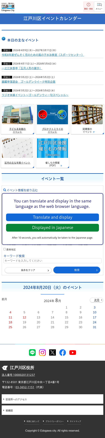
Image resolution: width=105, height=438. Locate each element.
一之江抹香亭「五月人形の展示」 (22, 68)
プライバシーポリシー (54, 421)
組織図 (9, 410)
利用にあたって (33, 421)
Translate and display (52, 217)
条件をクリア (28, 270)
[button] (99, 7)
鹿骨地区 (11, 249)
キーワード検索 (14, 255)
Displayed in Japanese (52, 228)
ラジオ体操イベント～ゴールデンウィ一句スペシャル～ (35, 95)
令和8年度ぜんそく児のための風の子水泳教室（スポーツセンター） (43, 55)
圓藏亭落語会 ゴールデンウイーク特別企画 (28, 81)
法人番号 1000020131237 (18, 374)
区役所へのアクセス (16, 399)
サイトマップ (75, 421)
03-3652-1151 (24, 387)
